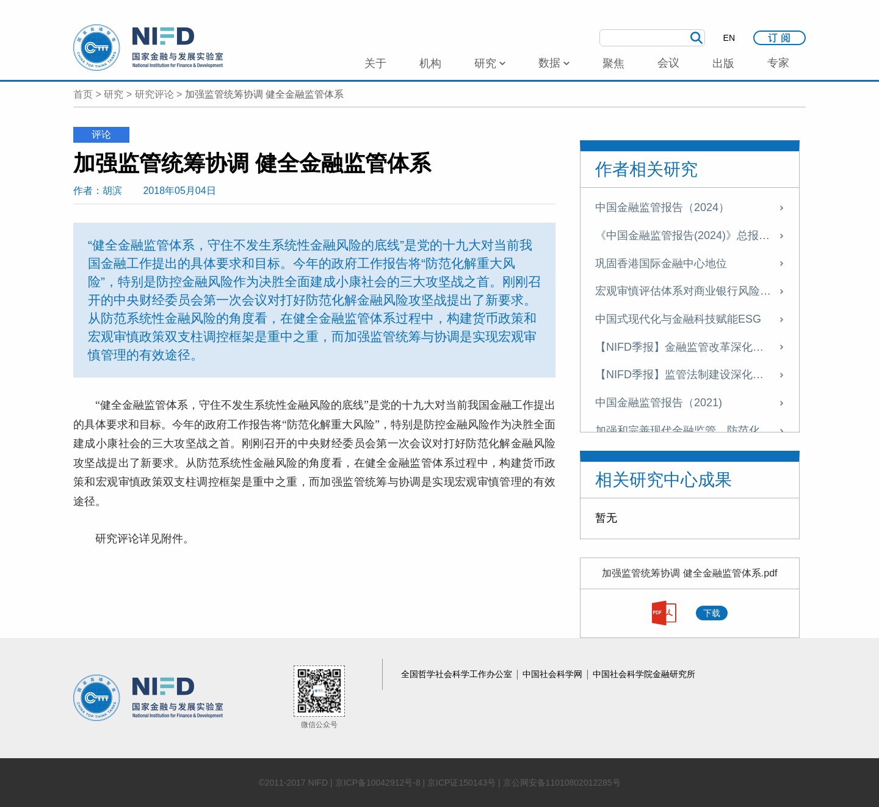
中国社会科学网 (554, 674)
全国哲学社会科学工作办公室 (458, 674)
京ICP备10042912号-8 (378, 782)
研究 (113, 94)
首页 (83, 94)
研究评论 (154, 94)
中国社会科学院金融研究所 (644, 674)
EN (729, 38)
